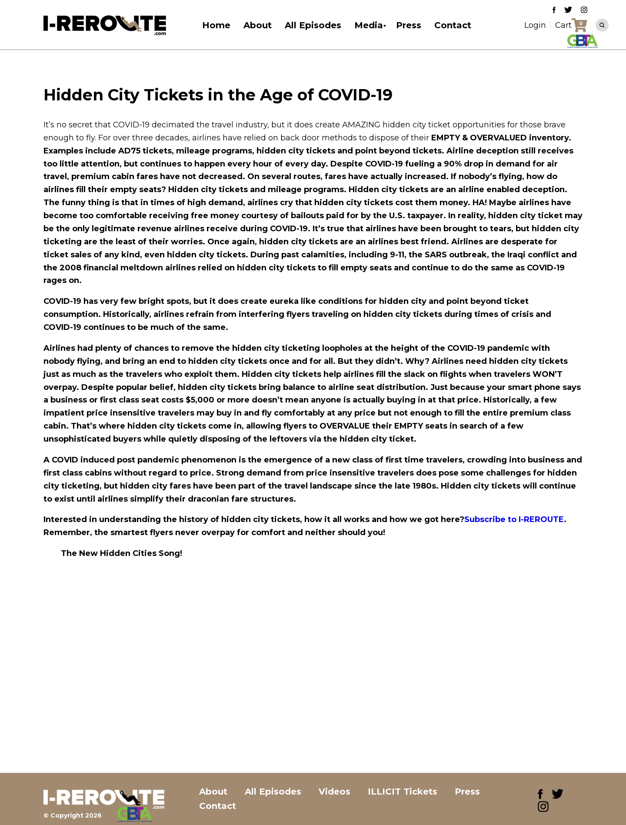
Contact (452, 25)
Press (408, 25)
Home (216, 25)
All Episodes (313, 25)
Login (535, 25)
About (257, 25)
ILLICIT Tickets (402, 791)
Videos (334, 791)
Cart (563, 25)
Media (368, 25)
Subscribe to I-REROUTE (514, 519)
